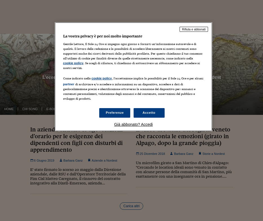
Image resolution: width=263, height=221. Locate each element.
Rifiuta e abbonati (194, 29)
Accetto (149, 112)
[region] (134, 76)
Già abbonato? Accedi (133, 124)
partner (68, 84)
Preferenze (115, 112)
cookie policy (73, 63)
